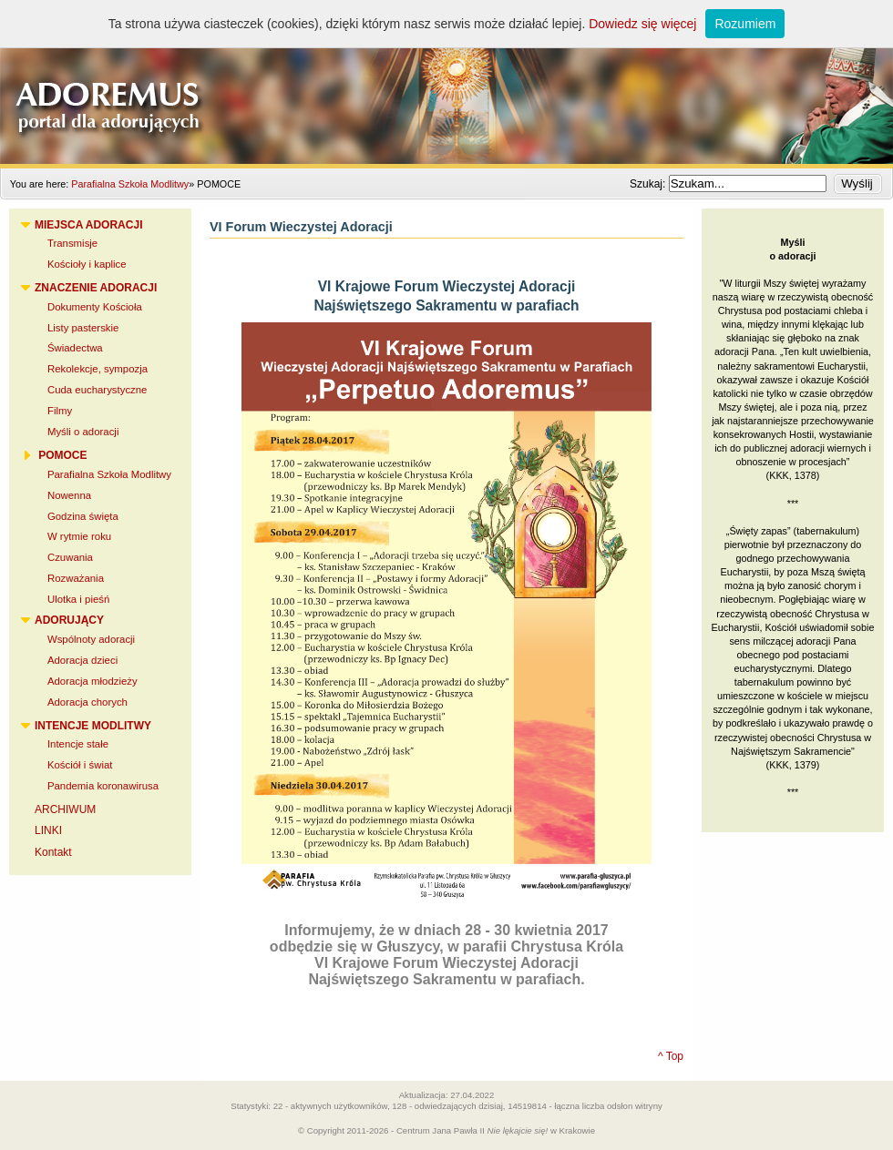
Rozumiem (744, 23)
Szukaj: (649, 184)
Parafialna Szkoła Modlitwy (130, 183)
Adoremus (446, 82)
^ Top (670, 1056)
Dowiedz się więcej (642, 23)
